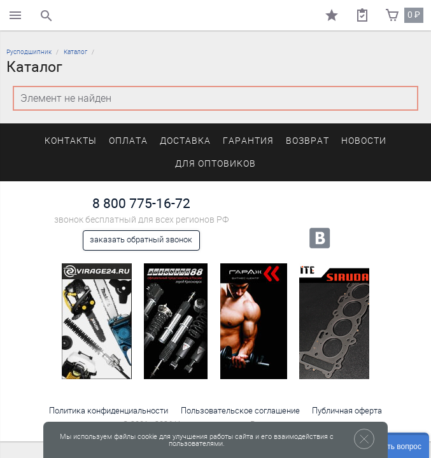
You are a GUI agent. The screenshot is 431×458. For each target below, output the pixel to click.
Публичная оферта (347, 410)
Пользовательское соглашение (240, 410)
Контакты (71, 140)
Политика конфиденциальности (108, 410)
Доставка (185, 140)
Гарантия (248, 140)
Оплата (128, 140)
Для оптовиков (215, 163)
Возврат (307, 140)
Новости (363, 140)
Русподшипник (29, 52)
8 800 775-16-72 (141, 203)
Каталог (75, 52)
